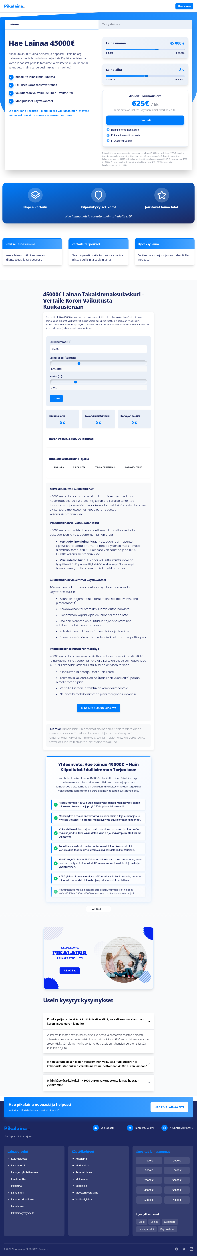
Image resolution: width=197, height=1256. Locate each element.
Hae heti (145, 120)
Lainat (154, 1221)
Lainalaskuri (16, 1206)
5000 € (149, 1170)
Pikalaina (14, 1186)
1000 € (149, 1160)
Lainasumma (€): (61, 342)
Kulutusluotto (17, 1158)
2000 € (177, 1160)
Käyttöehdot (167, 1229)
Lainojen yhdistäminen (22, 1172)
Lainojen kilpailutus (20, 1199)
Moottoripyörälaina (85, 1192)
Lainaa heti (15, 1192)
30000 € (176, 1180)
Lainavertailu (16, 1165)
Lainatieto (170, 1221)
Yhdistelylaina (82, 1199)
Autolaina (79, 1158)
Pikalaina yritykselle (20, 1213)
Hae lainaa (184, 6)
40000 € (148, 1190)
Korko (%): (56, 376)
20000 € (148, 1180)
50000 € (176, 1190)
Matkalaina (80, 1165)
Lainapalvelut (146, 1229)
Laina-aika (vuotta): (63, 358)
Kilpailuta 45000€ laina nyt (98, 708)
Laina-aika (114, 70)
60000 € (148, 1200)
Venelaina (79, 1186)
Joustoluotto (16, 1179)
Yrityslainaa (111, 24)
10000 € (176, 1170)
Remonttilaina (82, 1172)
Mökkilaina (80, 1179)
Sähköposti (107, 1128)
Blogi (142, 1221)
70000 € (176, 1200)
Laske (56, 398)
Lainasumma (116, 43)
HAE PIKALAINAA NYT (169, 1107)
